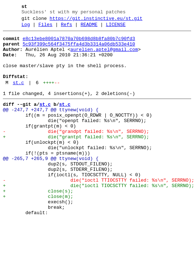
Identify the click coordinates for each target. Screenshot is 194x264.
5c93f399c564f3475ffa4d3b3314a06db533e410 (79, 49)
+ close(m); (38, 230)
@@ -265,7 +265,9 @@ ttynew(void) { (50, 184)
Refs (66, 28)
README (88, 28)
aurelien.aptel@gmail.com (104, 56)
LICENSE (116, 28)
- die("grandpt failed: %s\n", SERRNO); (76, 152)
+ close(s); (38, 223)
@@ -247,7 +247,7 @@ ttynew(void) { (50, 126)
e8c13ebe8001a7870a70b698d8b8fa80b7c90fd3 (79, 43)
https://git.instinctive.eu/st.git (96, 20)
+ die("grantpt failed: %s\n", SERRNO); (76, 158)
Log (26, 28)
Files (45, 28)
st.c (18, 95)
